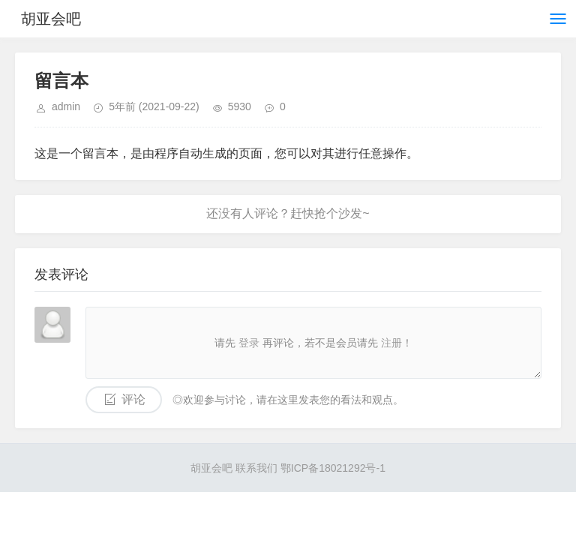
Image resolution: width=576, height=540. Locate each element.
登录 (249, 343)
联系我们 (257, 468)
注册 (391, 343)
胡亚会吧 (51, 18)
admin (66, 106)
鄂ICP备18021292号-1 (333, 468)
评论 (134, 399)
